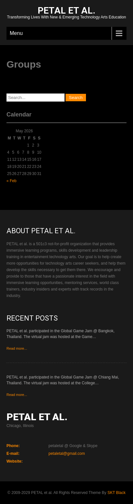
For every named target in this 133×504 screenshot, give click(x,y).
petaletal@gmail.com (67, 453)
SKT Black (116, 492)
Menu (16, 33)
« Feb (11, 181)
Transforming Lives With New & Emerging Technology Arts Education (66, 13)
